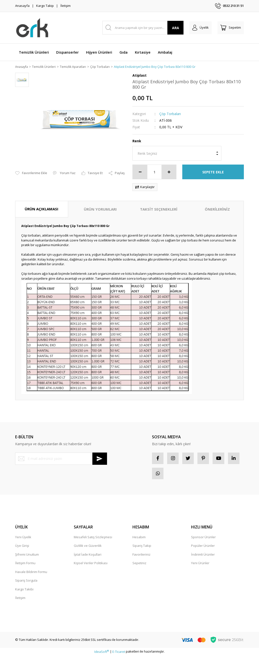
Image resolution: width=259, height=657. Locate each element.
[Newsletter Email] (61, 459)
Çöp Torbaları (170, 114)
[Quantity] (154, 172)
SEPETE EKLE (213, 172)
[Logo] (32, 27)
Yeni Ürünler (200, 564)
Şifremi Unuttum (27, 556)
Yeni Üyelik (23, 539)
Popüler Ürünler (203, 547)
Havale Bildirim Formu (31, 573)
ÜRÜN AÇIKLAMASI (41, 209)
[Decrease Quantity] (140, 172)
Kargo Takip (45, 5)
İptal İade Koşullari (87, 556)
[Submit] (99, 459)
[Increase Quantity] (169, 172)
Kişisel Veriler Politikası (91, 564)
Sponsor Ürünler (203, 539)
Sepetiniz (139, 564)
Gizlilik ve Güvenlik (88, 547)
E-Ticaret (118, 653)
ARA (175, 27)
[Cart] (230, 28)
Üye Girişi (22, 547)
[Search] (143, 28)
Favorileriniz (141, 556)
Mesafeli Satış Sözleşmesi (93, 539)
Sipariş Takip (141, 547)
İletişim (65, 5)
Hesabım (139, 539)
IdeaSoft (101, 653)
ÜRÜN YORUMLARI (100, 209)
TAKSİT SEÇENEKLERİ (158, 209)
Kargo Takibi (24, 591)
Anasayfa (22, 5)
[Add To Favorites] (31, 173)
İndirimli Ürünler (203, 556)
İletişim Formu (25, 564)
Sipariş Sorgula (26, 582)
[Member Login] (200, 28)
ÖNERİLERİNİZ (217, 209)
